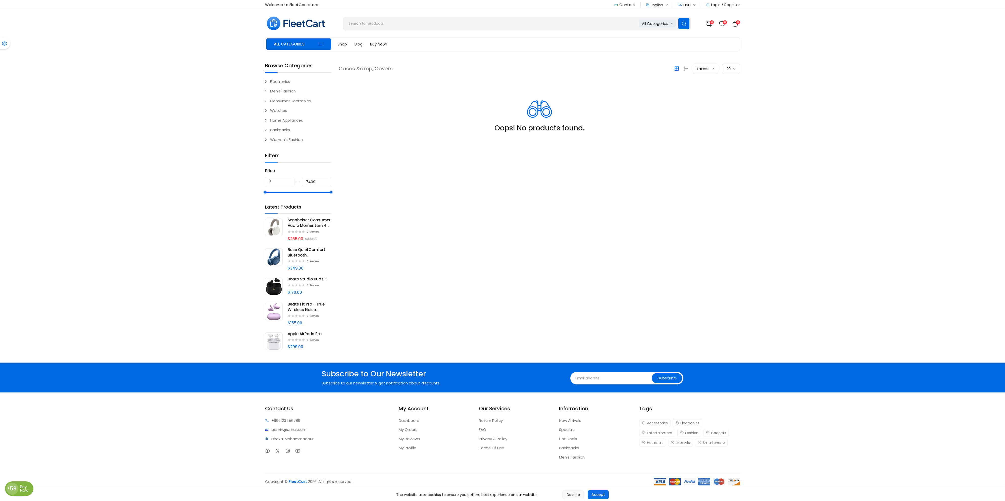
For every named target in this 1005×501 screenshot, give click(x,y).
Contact (624, 4)
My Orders (408, 429)
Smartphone (711, 442)
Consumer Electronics (290, 101)
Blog (359, 44)
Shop (342, 44)
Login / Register (723, 4)
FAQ (482, 429)
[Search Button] (683, 23)
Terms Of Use (491, 447)
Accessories (655, 423)
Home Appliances (286, 120)
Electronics (280, 81)
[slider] (265, 192)
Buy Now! (378, 44)
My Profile (407, 447)
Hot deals (652, 442)
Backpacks (280, 129)
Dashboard (409, 420)
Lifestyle (680, 442)
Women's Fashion (286, 139)
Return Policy (491, 420)
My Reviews (409, 438)
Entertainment (657, 432)
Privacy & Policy (493, 438)
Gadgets (716, 432)
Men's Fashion (283, 91)
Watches (278, 110)
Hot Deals (568, 438)
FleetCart (298, 481)
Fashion (689, 432)
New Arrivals (570, 420)
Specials (567, 429)
